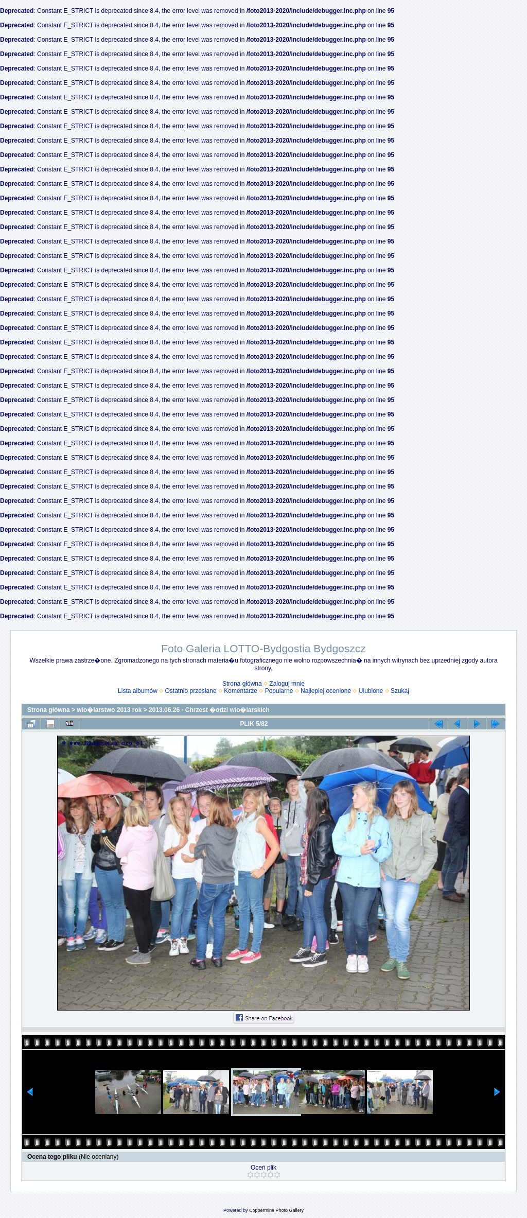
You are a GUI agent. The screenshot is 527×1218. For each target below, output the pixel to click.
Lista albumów (137, 690)
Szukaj (400, 690)
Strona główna (242, 683)
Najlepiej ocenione (326, 690)
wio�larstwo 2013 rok (109, 710)
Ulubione (371, 690)
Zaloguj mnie (287, 683)
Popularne (279, 690)
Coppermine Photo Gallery (276, 1210)
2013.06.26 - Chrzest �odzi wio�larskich (209, 710)
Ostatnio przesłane (191, 690)
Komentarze (240, 690)
